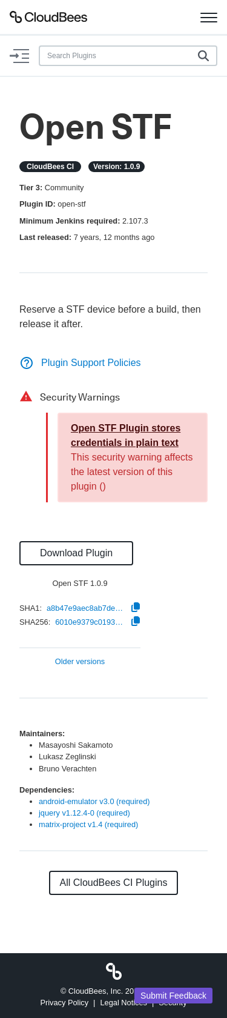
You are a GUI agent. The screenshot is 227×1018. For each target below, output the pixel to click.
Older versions (80, 662)
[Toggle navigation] (208, 17)
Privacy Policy (64, 1002)
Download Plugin (76, 553)
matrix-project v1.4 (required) (88, 824)
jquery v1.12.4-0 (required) (84, 812)
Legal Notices (123, 1002)
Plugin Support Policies (80, 363)
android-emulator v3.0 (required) (94, 801)
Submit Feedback (173, 995)
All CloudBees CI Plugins (114, 882)
